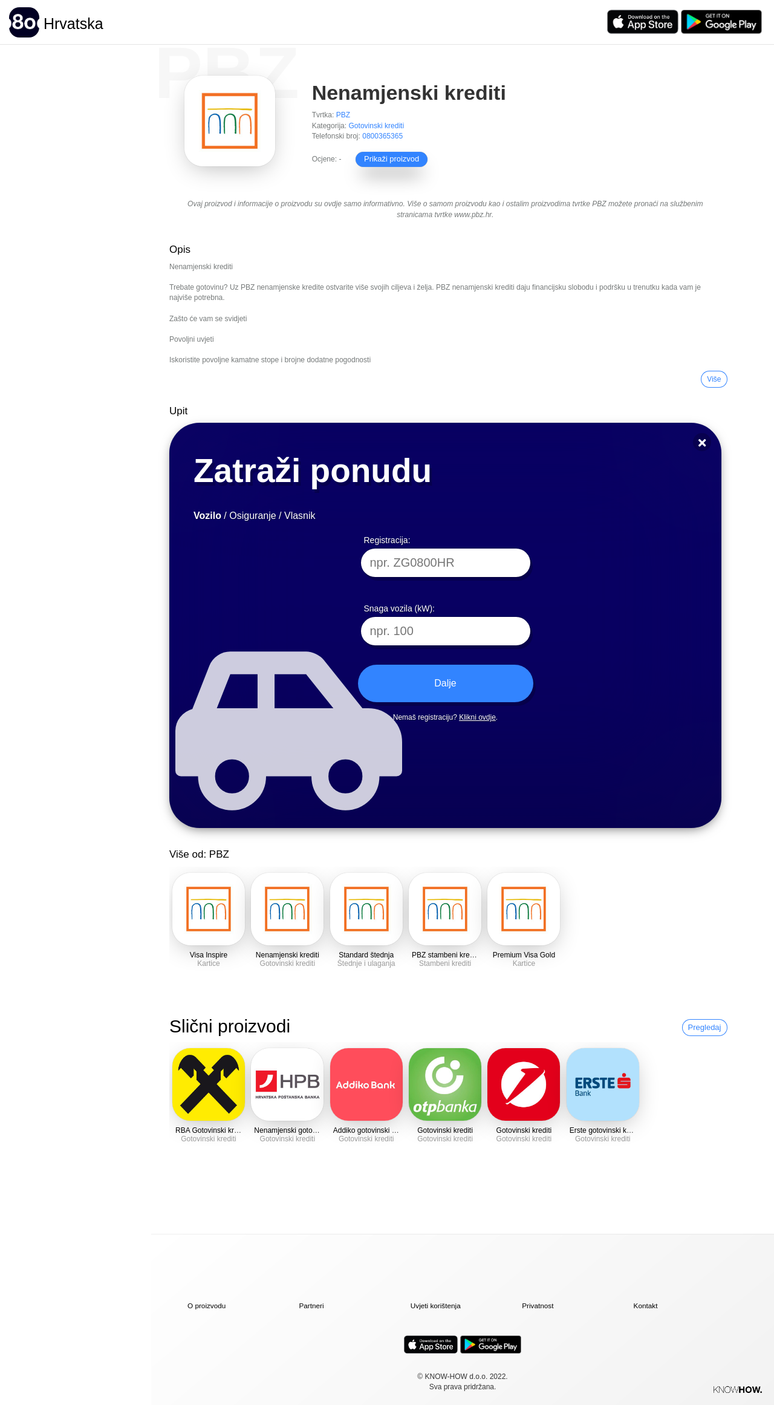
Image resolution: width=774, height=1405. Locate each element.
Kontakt (646, 1305)
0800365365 (382, 136)
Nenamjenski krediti (287, 955)
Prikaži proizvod (386, 158)
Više (714, 379)
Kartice (208, 963)
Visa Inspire (209, 955)
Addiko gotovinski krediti (372, 1130)
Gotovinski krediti (377, 126)
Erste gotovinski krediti (606, 1130)
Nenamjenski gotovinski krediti (303, 1130)
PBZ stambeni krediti (445, 955)
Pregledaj (704, 1027)
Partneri (311, 1305)
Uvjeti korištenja (436, 1305)
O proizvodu (206, 1305)
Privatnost (537, 1305)
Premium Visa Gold (524, 955)
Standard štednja (366, 955)
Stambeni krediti (445, 963)
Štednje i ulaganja (366, 963)
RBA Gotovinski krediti (211, 1130)
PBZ (343, 115)
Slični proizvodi (229, 1026)
